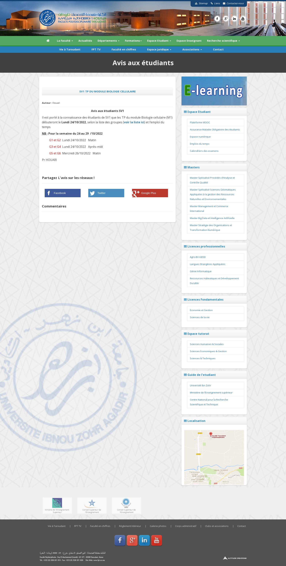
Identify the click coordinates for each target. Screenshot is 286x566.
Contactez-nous (232, 3)
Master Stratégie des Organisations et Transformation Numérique (211, 228)
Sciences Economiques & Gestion (208, 351)
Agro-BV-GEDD (198, 257)
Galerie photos (158, 526)
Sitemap (200, 3)
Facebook (60, 193)
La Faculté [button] (65, 40)
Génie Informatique (201, 271)
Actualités (85, 40)
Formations (133, 40)
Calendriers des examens (204, 151)
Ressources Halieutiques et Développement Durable (214, 281)
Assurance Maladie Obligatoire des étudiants (215, 129)
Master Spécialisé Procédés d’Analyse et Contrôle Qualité (212, 180)
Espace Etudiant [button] (159, 40)
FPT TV (96, 49)
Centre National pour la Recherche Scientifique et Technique (209, 402)
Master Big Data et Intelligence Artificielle (212, 218)
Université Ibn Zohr (200, 385)
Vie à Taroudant (69, 49)
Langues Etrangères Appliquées (207, 264)
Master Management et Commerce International (209, 209)
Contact (218, 49)
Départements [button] (108, 40)
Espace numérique (200, 136)
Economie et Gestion (201, 310)
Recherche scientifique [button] (223, 40)
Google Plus (148, 193)
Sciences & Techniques (202, 358)
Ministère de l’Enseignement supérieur (211, 392)
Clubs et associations (217, 526)
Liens (214, 3)
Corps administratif (185, 526)
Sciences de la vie (200, 317)
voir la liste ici (134, 122)
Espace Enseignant (189, 40)
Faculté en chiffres (124, 49)
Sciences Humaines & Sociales (207, 344)
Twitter (101, 193)
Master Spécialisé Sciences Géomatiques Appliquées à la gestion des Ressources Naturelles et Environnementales (213, 194)
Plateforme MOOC (200, 122)
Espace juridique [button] (159, 49)
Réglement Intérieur (130, 526)
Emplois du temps (199, 143)
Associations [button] (192, 49)
